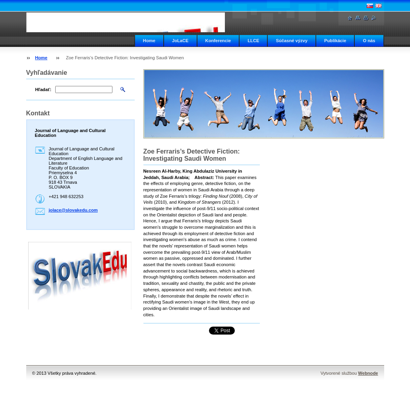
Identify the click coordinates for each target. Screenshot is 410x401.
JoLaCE (180, 40)
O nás (369, 40)
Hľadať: (43, 89)
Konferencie (218, 40)
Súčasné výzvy (292, 40)
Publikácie (335, 40)
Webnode (368, 373)
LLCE (253, 40)
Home (149, 40)
